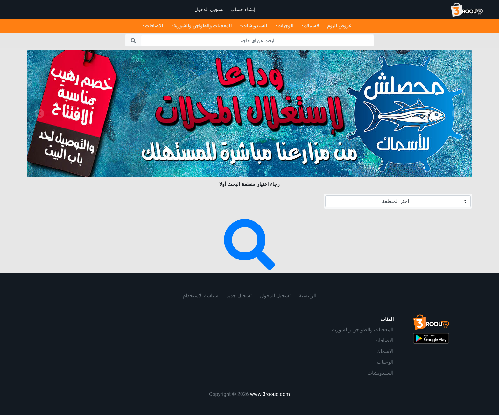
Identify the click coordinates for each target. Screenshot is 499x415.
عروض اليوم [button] (339, 25)
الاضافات (383, 340)
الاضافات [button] (154, 25)
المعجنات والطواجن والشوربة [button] (202, 25)
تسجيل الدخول (275, 296)
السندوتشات (380, 373)
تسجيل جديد (239, 296)
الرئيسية (307, 296)
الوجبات (385, 362)
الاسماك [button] (312, 25)
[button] (39, 113)
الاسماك (384, 351)
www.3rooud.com (270, 394)
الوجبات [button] (285, 25)
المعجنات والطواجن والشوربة (362, 330)
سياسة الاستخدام (200, 296)
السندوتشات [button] (254, 25)
